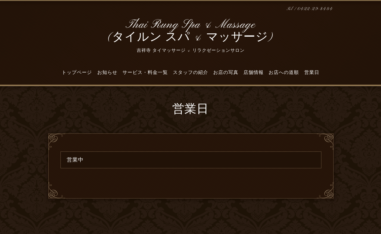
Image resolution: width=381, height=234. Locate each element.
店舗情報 (253, 72)
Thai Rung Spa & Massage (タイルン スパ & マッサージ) (190, 31)
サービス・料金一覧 (145, 72)
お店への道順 (284, 72)
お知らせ (107, 72)
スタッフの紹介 (190, 72)
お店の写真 (225, 72)
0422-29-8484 (315, 9)
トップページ (77, 72)
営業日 (311, 72)
